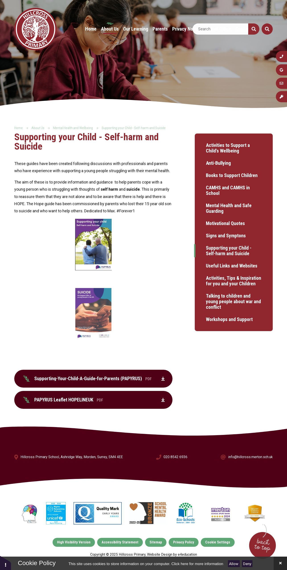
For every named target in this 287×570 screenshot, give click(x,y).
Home (18, 128)
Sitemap (156, 542)
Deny (247, 564)
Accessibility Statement (120, 542)
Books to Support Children (232, 175)
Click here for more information (197, 564)
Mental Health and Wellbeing (73, 128)
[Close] (280, 563)
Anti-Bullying (218, 163)
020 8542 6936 (175, 457)
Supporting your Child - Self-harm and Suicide (134, 128)
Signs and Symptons (226, 235)
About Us (37, 128)
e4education (187, 554)
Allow (233, 564)
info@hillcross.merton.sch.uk (250, 457)
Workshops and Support (229, 319)
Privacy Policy (183, 542)
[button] (5, 562)
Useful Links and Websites (231, 266)
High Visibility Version (73, 542)
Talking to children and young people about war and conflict (233, 301)
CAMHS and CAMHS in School (228, 190)
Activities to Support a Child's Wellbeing (228, 148)
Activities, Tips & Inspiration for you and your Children (233, 280)
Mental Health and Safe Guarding (229, 208)
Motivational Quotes (225, 223)
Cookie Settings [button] (217, 542)
